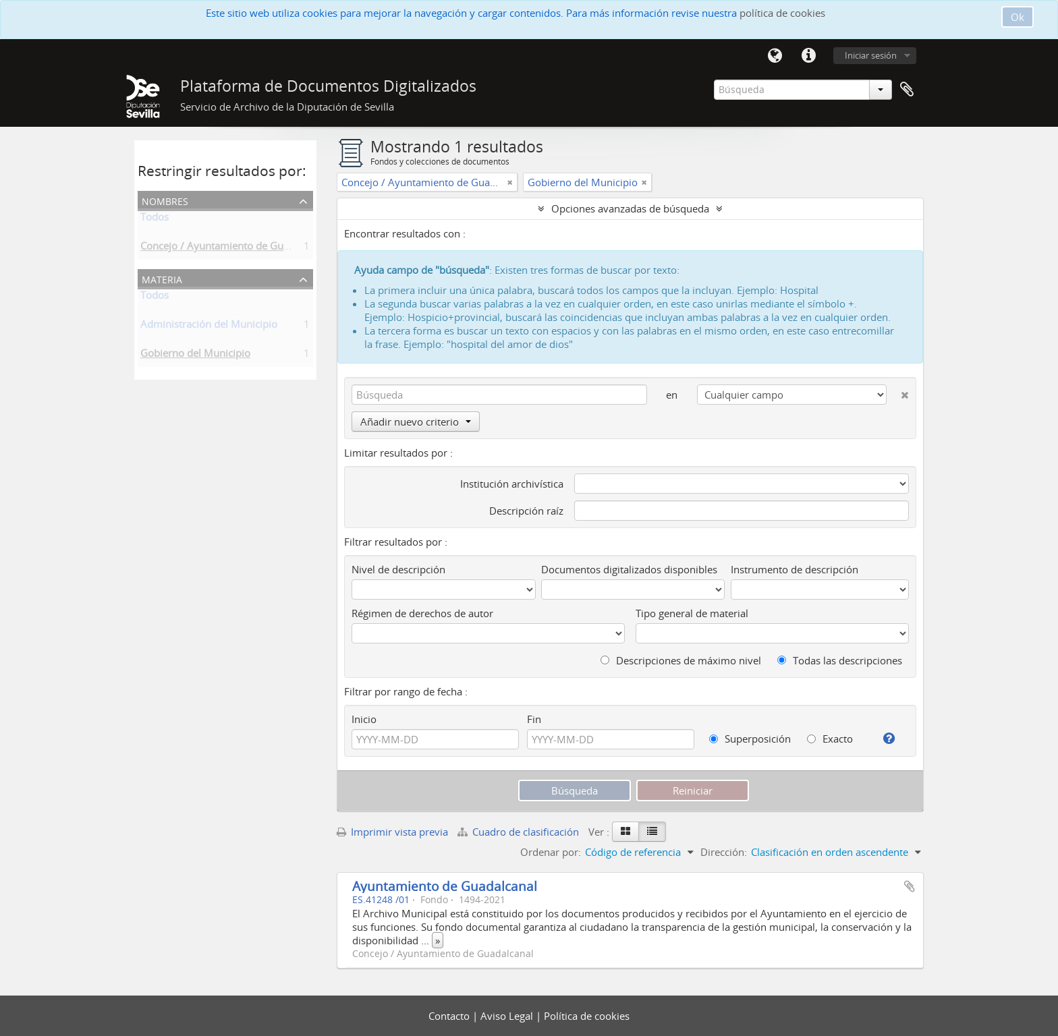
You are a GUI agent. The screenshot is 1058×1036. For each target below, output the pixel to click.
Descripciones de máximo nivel (681, 660)
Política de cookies (587, 1016)
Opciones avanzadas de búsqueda (630, 208)
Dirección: (723, 852)
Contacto (450, 1016)
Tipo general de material (692, 613)
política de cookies (782, 13)
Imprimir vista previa (392, 831)
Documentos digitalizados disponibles (629, 569)
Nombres (165, 200)
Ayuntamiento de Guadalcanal (444, 885)
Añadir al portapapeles (909, 886)
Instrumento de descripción (794, 569)
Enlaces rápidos (808, 56)
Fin (534, 719)
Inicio (364, 719)
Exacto (830, 738)
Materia (162, 278)
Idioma (774, 56)
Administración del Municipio (208, 326)
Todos (154, 219)
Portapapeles (907, 90)
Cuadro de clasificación (519, 831)
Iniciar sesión (871, 55)
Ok (1017, 17)
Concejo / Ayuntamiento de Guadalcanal (233, 248)
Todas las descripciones (839, 660)
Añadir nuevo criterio (415, 421)
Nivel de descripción (398, 569)
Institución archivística (511, 483)
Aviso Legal (508, 1016)
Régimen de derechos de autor (422, 613)
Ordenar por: (550, 852)
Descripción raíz (526, 510)
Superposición (750, 738)
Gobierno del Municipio (195, 355)
